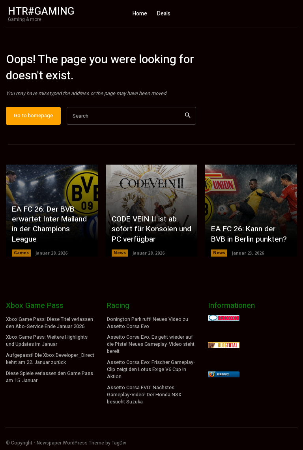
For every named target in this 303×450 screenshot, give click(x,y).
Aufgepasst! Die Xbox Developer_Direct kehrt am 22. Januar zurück (50, 361)
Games (21, 256)
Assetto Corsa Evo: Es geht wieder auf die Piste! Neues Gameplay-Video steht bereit (150, 346)
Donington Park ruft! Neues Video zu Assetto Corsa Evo (147, 326)
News (119, 256)
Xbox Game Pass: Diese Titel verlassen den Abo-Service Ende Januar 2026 (49, 326)
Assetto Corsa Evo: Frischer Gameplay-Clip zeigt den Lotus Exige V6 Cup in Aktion (151, 370)
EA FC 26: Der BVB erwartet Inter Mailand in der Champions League (50, 233)
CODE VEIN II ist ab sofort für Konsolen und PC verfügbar (150, 233)
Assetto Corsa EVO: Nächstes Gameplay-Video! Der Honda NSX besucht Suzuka (143, 394)
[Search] (187, 119)
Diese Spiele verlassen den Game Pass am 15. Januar (49, 377)
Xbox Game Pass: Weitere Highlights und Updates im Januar (46, 343)
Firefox (223, 378)
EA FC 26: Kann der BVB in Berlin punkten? (248, 238)
